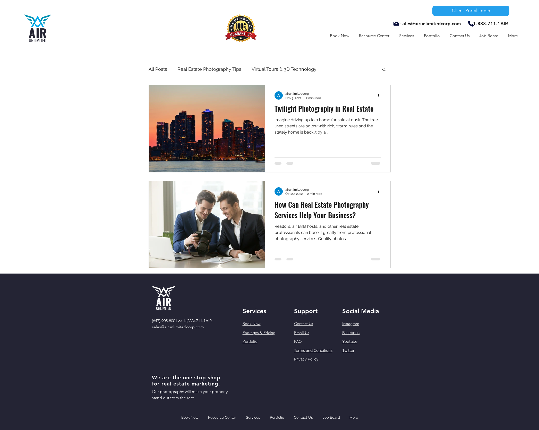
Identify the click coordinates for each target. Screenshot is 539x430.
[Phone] (470, 23)
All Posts (158, 69)
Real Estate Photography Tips (209, 69)
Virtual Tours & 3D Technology (284, 69)
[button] (406, 36)
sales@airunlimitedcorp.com (430, 24)
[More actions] (380, 95)
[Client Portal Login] (470, 11)
